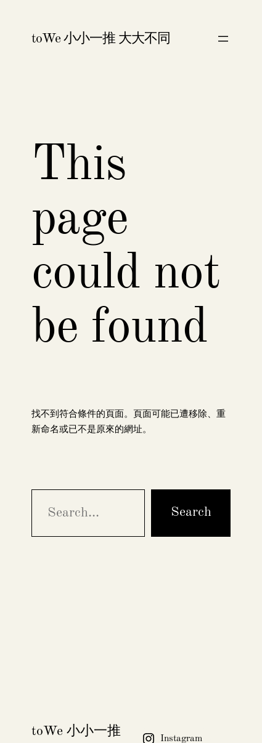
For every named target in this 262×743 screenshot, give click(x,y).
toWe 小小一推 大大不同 (100, 39)
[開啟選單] (223, 38)
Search (191, 512)
